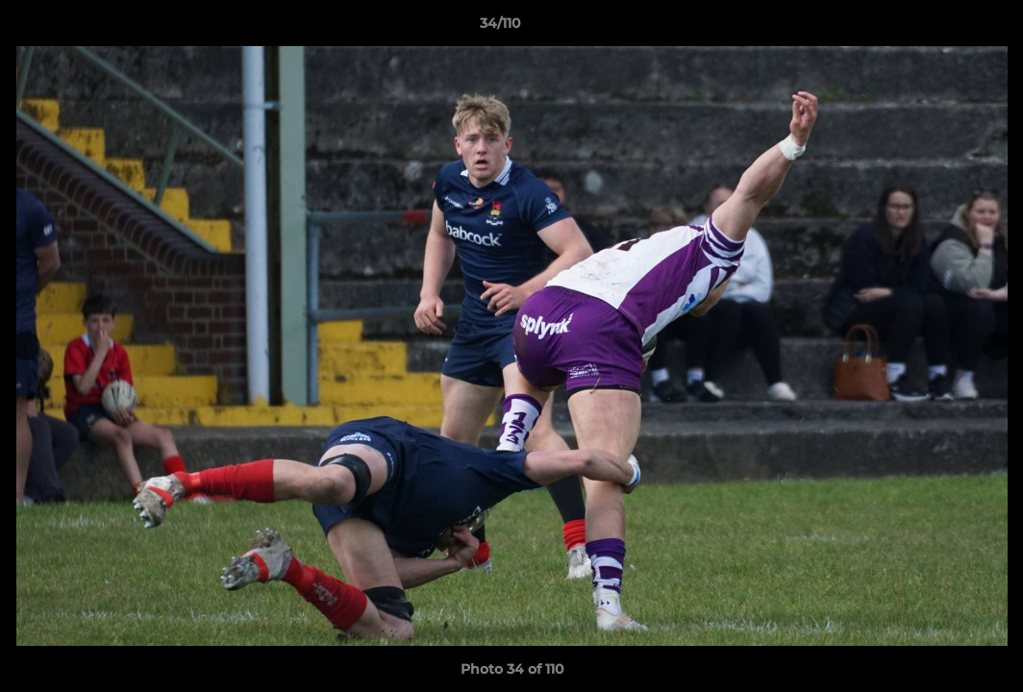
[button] (942, 28)
